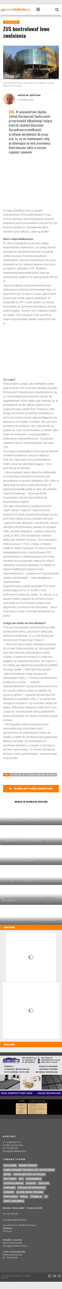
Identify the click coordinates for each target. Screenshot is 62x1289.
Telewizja (36, 1196)
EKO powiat (10, 1179)
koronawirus (33, 1179)
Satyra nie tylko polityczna (29, 1174)
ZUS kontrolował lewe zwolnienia (40, 775)
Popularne (17, 775)
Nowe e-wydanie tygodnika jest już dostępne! (29, 1170)
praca (24, 1196)
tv (46, 1196)
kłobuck (31, 1183)
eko (21, 1179)
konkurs (9, 1192)
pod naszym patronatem (31, 1188)
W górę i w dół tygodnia (30, 1192)
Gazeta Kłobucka (13, 1183)
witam (7, 1174)
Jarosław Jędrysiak (29, 95)
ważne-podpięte (28, 1165)
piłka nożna (10, 1196)
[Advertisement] (31, 182)
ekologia (44, 1183)
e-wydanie (9, 1188)
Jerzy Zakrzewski (13, 1201)
